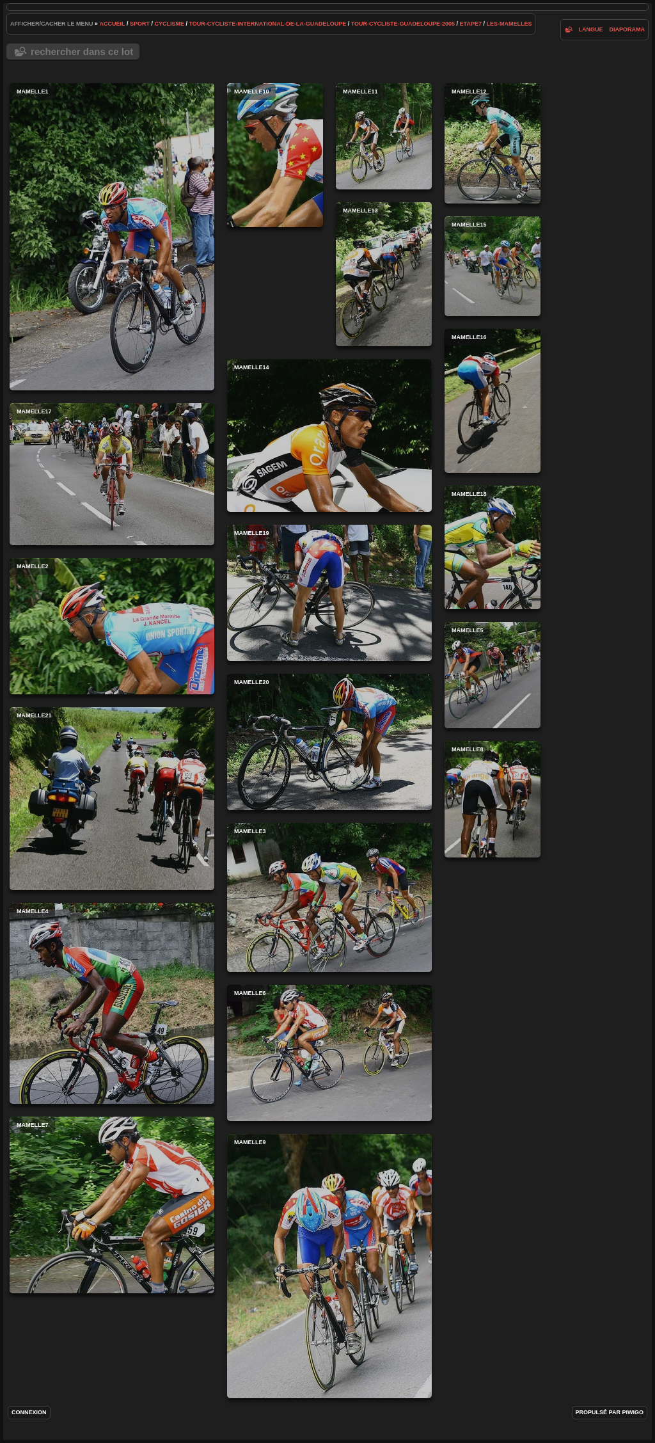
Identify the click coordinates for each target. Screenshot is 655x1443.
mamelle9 (329, 1266)
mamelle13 (384, 274)
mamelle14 (329, 435)
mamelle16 (493, 401)
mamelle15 (493, 266)
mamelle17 (112, 474)
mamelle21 (112, 798)
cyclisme (169, 23)
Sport (140, 23)
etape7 (471, 23)
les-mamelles (509, 23)
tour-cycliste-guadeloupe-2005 (403, 23)
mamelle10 (275, 155)
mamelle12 (493, 143)
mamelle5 (493, 675)
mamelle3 (329, 897)
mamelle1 (112, 236)
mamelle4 (112, 1003)
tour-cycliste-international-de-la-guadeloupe (268, 23)
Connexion (29, 1412)
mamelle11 (384, 136)
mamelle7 (112, 1205)
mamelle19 (329, 593)
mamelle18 (493, 547)
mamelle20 (329, 742)
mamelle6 (329, 1053)
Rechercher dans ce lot (82, 51)
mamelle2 (112, 626)
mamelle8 (493, 799)
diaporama (627, 29)
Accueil (112, 23)
